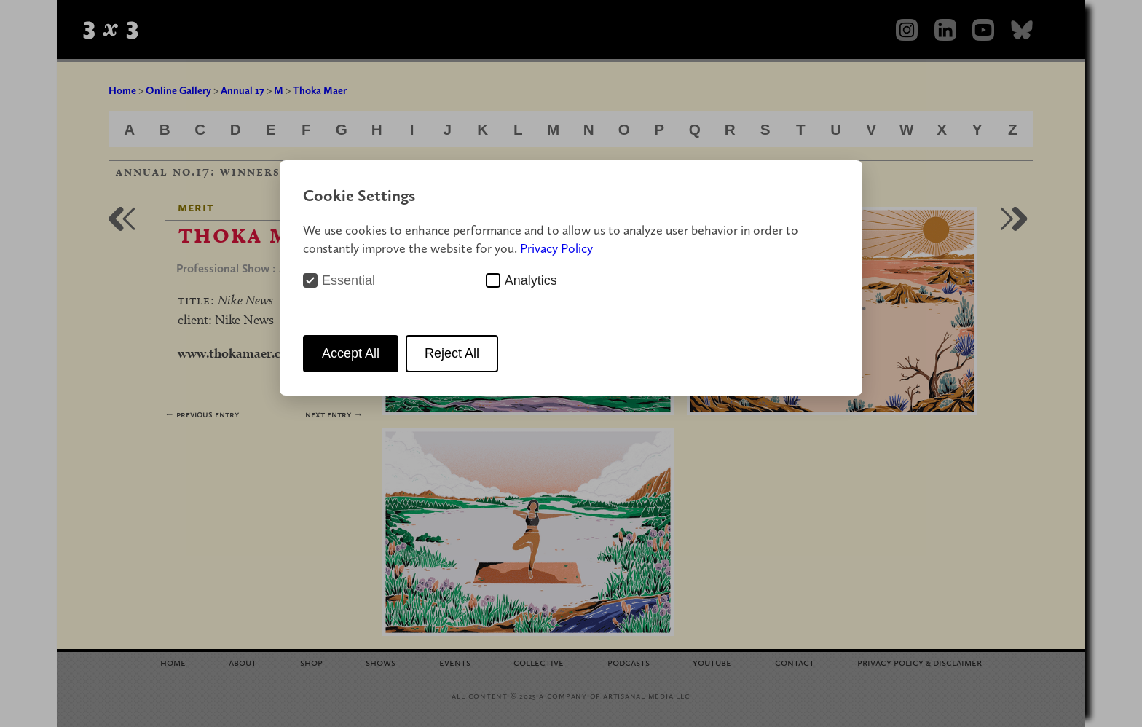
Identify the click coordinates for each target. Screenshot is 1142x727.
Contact (794, 662)
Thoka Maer (320, 90)
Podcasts (628, 662)
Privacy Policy (556, 248)
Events (454, 662)
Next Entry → (334, 414)
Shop (311, 662)
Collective (538, 662)
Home (122, 90)
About (242, 662)
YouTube (712, 662)
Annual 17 (242, 90)
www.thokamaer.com (238, 353)
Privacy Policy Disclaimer (919, 662)
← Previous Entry (202, 414)
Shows (380, 662)
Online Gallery (178, 90)
